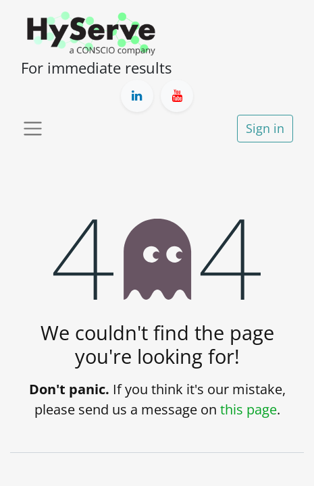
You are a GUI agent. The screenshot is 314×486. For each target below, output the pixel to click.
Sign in (265, 128)
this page (248, 409)
